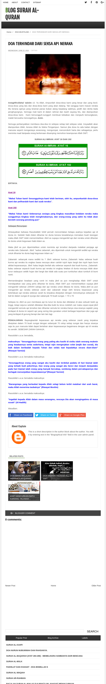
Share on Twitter (45, 415)
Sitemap (37, 2)
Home (5, 2)
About (15, 2)
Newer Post (10, 565)
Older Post (96, 565)
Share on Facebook (20, 415)
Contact (25, 2)
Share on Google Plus (71, 415)
